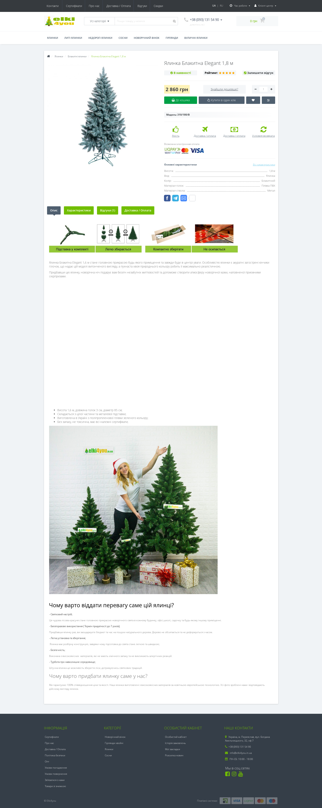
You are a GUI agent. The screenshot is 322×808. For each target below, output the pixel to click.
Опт (47, 761)
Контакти (159, 6)
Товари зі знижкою (55, 786)
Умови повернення (56, 774)
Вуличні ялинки (196, 38)
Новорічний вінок (146, 38)
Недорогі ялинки (100, 38)
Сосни (123, 38)
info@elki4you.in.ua (238, 753)
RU (221, 5)
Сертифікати (55, 6)
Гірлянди (172, 38)
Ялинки (52, 38)
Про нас (75, 6)
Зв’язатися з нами (55, 780)
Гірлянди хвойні (114, 743)
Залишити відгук (260, 73)
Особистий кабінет (176, 737)
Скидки (141, 6)
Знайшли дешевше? (224, 89)
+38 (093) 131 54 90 (238, 746)
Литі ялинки (73, 38)
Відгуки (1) (107, 210)
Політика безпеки (55, 755)
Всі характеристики (264, 164)
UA (214, 5)
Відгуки (124, 6)
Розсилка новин (174, 755)
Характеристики (79, 210)
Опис (54, 210)
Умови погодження (56, 767)
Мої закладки (172, 749)
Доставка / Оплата (100, 6)
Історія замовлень (175, 743)
